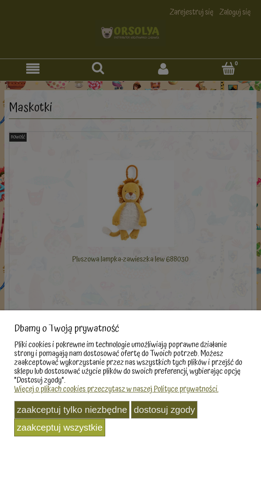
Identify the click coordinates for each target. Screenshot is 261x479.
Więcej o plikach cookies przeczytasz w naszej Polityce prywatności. (116, 389)
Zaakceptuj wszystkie (60, 427)
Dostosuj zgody (164, 409)
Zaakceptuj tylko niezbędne (72, 409)
